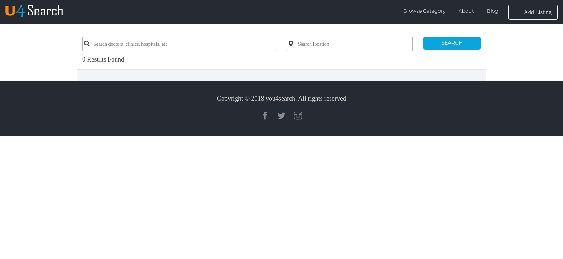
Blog (492, 11)
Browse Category (424, 11)
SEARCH (451, 43)
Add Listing (533, 12)
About (466, 11)
